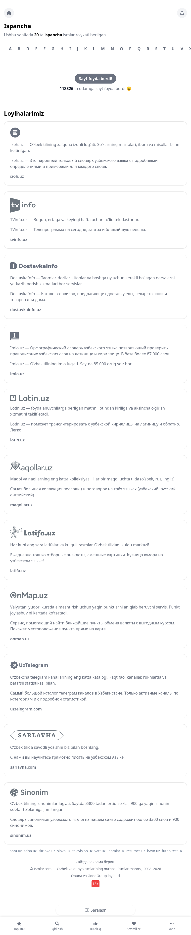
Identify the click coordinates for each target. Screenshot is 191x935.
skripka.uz (47, 850)
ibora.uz (15, 850)
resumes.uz (135, 850)
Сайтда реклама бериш (95, 861)
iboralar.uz (115, 850)
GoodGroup (97, 875)
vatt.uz (100, 850)
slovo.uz (63, 850)
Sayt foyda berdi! (95, 78)
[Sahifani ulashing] (182, 13)
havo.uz (153, 850)
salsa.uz (30, 850)
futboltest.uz (172, 850)
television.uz (82, 850)
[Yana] (172, 926)
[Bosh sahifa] (9, 13)
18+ (95, 883)
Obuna (76, 875)
